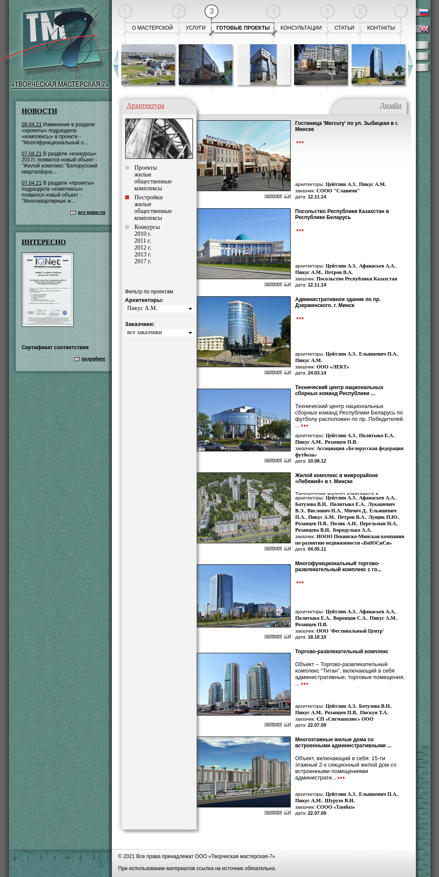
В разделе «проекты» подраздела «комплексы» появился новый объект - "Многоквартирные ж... (58, 192)
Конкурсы (147, 227)
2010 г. (143, 234)
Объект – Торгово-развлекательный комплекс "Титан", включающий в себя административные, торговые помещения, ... (350, 674)
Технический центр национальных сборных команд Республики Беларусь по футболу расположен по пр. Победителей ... (349, 416)
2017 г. (143, 261)
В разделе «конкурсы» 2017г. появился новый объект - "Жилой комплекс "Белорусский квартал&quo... (59, 163)
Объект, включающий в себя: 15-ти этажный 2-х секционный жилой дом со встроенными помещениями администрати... (346, 768)
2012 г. (143, 247)
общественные (153, 181)
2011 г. (143, 241)
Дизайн (390, 105)
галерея (273, 195)
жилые (143, 174)
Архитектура (146, 105)
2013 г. (143, 254)
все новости (91, 212)
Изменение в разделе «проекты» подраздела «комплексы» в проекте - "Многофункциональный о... (58, 134)
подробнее (93, 359)
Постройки (149, 197)
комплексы (148, 188)
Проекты (146, 167)
